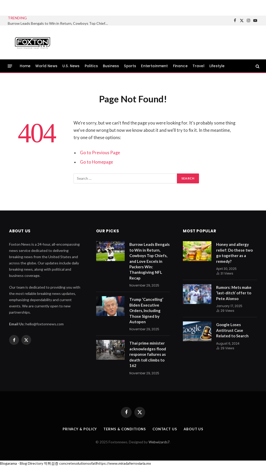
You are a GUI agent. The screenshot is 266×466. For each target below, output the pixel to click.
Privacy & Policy (80, 429)
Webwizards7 (159, 442)
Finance (180, 66)
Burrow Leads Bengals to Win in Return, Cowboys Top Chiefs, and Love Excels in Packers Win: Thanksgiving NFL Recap (60, 23)
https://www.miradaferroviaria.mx (124, 463)
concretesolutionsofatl (78, 463)
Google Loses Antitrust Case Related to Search (232, 330)
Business (111, 66)
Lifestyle (216, 66)
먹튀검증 (51, 463)
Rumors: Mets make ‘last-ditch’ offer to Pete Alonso (233, 293)
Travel (198, 66)
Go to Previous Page (100, 152)
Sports (130, 66)
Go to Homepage (96, 162)
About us (193, 429)
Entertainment (154, 66)
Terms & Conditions (124, 429)
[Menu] (10, 66)
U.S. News (70, 66)
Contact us (164, 429)
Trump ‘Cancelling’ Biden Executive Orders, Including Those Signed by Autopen (146, 310)
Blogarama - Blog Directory (21, 463)
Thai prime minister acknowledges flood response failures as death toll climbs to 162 (147, 354)
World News (46, 66)
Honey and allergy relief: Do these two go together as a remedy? (234, 252)
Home (25, 66)
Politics (91, 66)
